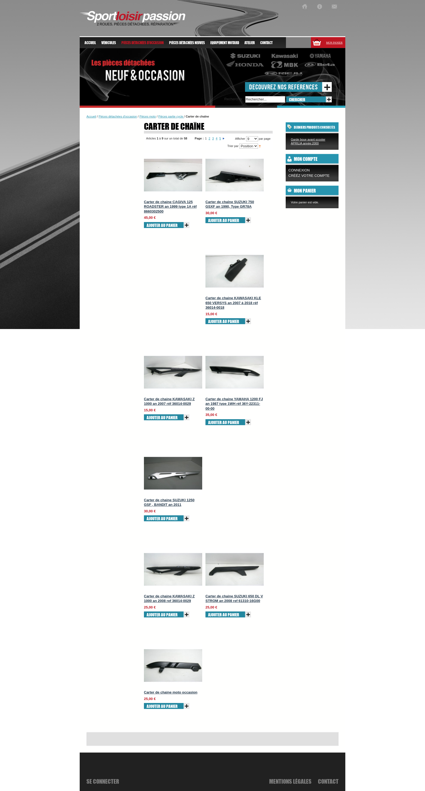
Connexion (299, 170)
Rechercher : (234, 99)
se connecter (102, 781)
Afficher (240, 138)
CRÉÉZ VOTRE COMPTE (309, 176)
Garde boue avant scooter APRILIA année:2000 (308, 141)
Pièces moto (147, 116)
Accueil (90, 42)
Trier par (233, 146)
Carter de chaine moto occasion (170, 692)
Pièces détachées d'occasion (118, 116)
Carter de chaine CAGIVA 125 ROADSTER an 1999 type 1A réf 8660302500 (170, 206)
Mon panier (334, 42)
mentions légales (290, 781)
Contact (266, 42)
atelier (249, 42)
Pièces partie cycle (171, 116)
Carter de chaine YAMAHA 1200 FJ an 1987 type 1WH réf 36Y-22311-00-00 (234, 404)
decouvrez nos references (283, 86)
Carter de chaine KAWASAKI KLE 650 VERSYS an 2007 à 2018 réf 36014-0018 (233, 303)
